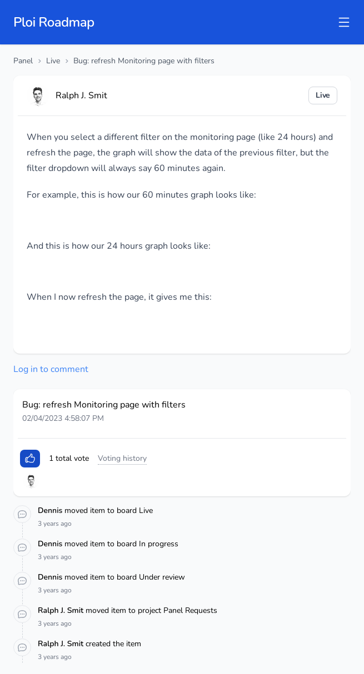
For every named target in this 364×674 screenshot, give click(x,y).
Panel (23, 61)
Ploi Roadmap (53, 22)
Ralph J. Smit (62, 610)
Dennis (51, 510)
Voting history (122, 458)
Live (53, 61)
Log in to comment (50, 369)
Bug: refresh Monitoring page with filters (144, 61)
